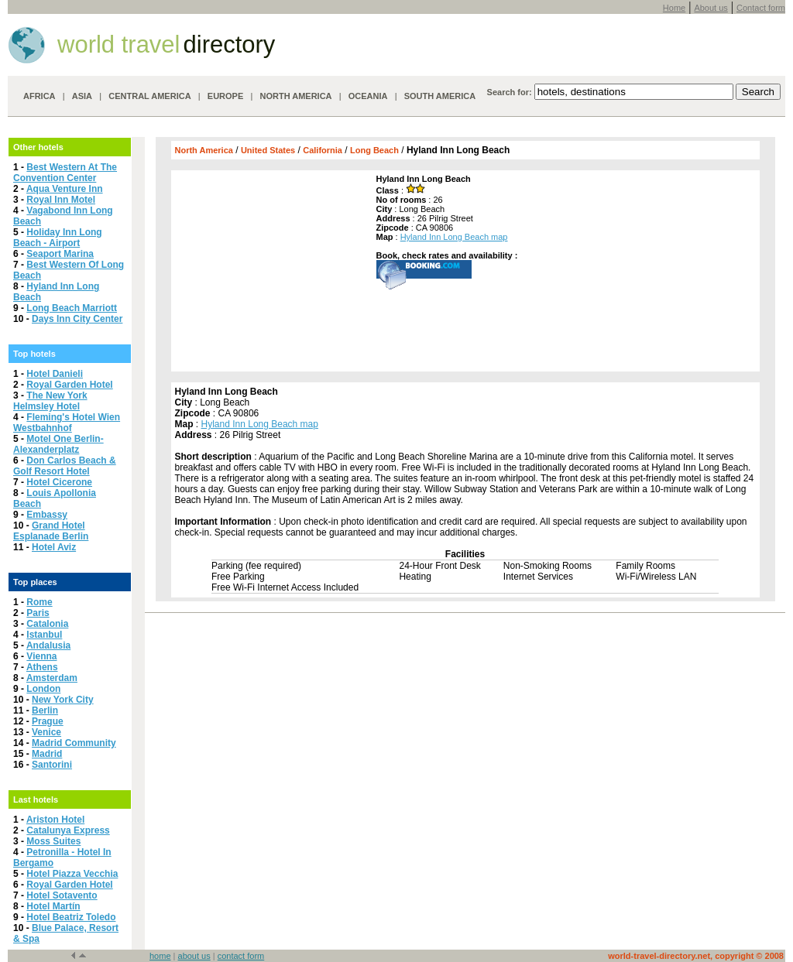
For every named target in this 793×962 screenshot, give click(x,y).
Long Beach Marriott (71, 308)
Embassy (46, 514)
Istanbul (44, 634)
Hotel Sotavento (61, 895)
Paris (37, 613)
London (43, 688)
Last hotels (35, 799)
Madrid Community (74, 743)
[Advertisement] (272, 271)
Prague (48, 721)
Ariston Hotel (55, 819)
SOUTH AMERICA (439, 96)
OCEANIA (368, 96)
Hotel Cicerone (59, 482)
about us (194, 955)
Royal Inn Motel (60, 199)
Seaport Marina (60, 253)
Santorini (52, 764)
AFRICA (39, 96)
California (322, 150)
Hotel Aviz (54, 547)
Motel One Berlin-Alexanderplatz (58, 444)
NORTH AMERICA (295, 96)
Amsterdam (51, 678)
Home (674, 7)
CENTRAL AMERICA (149, 96)
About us (710, 7)
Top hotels (34, 353)
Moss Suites (53, 841)
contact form (241, 955)
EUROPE (225, 96)
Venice (46, 732)
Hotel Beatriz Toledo (70, 917)
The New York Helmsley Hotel (50, 401)
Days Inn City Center (77, 318)
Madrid (47, 753)
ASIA (82, 96)
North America (204, 150)
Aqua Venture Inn (64, 188)
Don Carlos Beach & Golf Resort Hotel (64, 466)
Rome (39, 602)
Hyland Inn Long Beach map (454, 236)
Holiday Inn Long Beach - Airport (57, 237)
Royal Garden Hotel (69, 384)
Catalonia (47, 623)
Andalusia (48, 645)
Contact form (760, 7)
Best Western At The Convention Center (65, 172)
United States (268, 150)
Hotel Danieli (54, 373)
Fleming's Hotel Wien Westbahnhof (66, 422)
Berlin (45, 710)
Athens (42, 667)
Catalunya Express (67, 830)
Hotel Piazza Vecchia (72, 873)
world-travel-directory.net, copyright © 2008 (696, 955)
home (160, 955)
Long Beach (374, 150)
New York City (63, 699)
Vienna (41, 656)
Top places (35, 582)
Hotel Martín (53, 906)
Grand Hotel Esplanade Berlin (50, 531)
